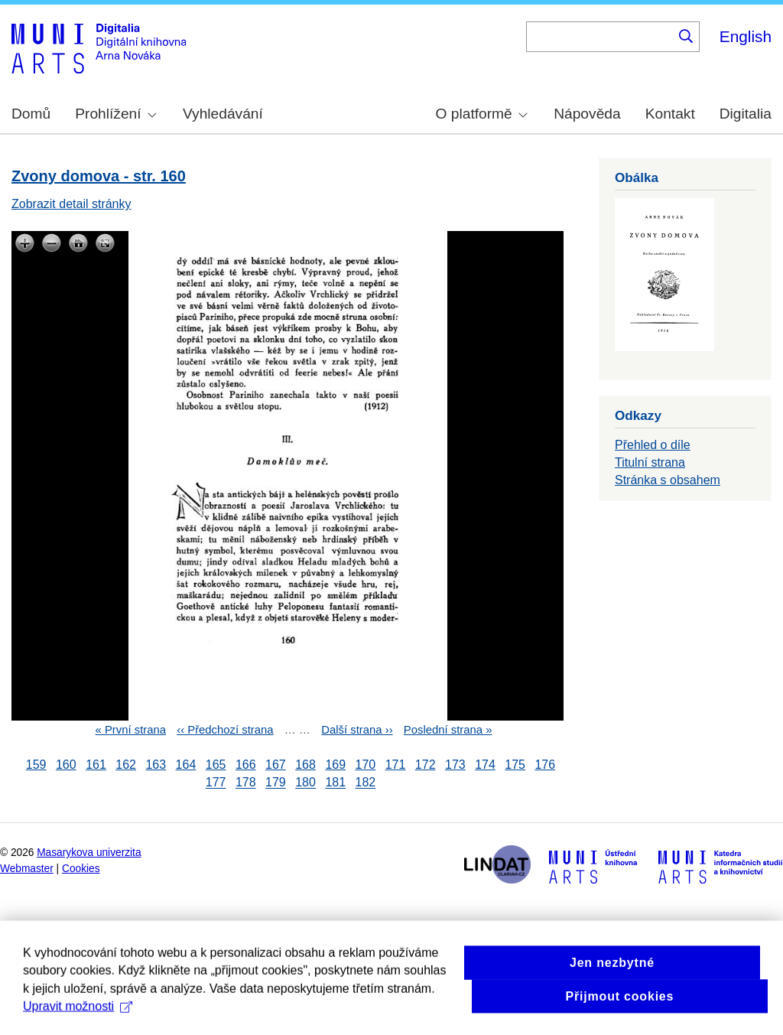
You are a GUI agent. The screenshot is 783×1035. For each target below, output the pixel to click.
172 (425, 764)
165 (216, 764)
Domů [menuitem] (30, 113)
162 (125, 764)
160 (66, 764)
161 (96, 764)
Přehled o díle (652, 444)
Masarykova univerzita (89, 852)
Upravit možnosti (77, 1020)
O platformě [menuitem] (482, 113)
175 (515, 764)
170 (366, 764)
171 (395, 764)
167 (275, 764)
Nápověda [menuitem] (587, 113)
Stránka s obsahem (667, 480)
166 (246, 764)
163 (155, 764)
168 (305, 764)
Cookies (81, 868)
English (746, 36)
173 (455, 764)
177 (216, 782)
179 (275, 782)
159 (36, 764)
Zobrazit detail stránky (71, 203)
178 (246, 782)
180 (305, 782)
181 (335, 782)
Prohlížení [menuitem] (115, 113)
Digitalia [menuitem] (746, 113)
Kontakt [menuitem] (670, 113)
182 (366, 782)
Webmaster (27, 868)
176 (544, 764)
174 (485, 764)
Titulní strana (650, 462)
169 (335, 764)
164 (186, 764)
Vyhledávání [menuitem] (223, 113)
